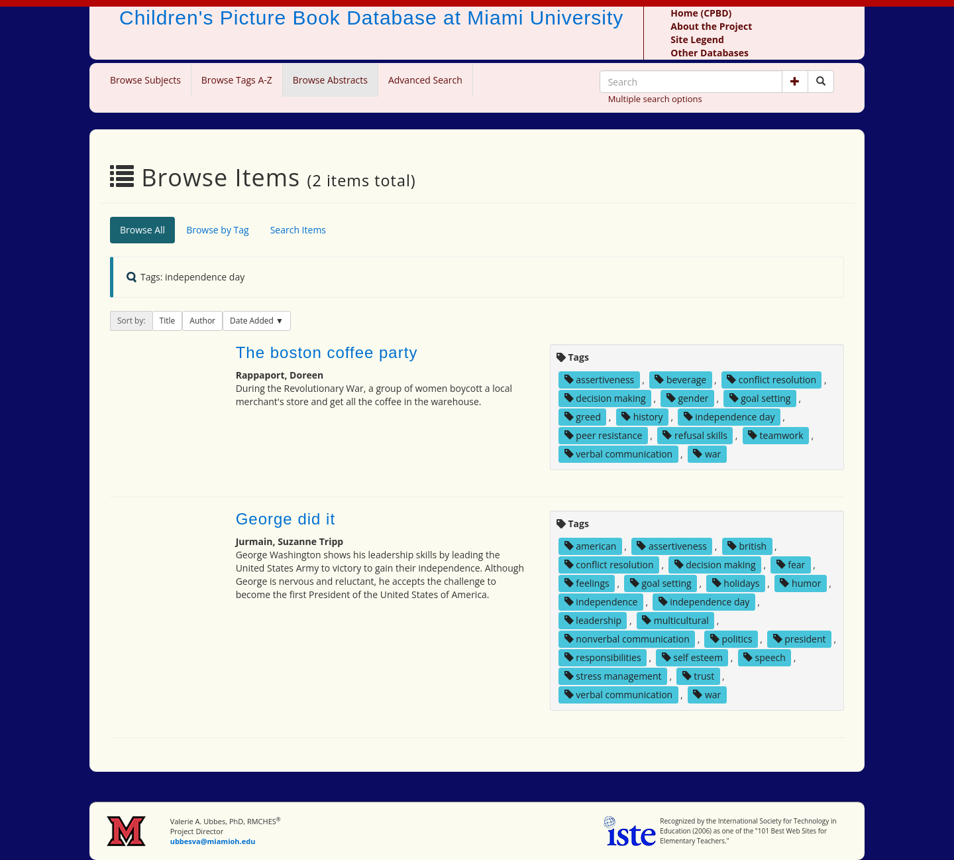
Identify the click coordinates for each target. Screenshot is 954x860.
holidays (736, 583)
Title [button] (168, 320)
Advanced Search (425, 80)
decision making (605, 398)
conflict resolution (771, 379)
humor (800, 583)
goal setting (760, 398)
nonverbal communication (627, 639)
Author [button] (202, 320)
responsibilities (602, 657)
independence (601, 601)
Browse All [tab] (142, 229)
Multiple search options (655, 99)
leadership (592, 620)
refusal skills (694, 435)
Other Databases (709, 52)
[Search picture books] (821, 81)
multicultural (675, 620)
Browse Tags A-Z (236, 80)
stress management (613, 676)
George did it (285, 519)
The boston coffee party (327, 352)
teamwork (776, 435)
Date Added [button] (253, 320)
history (642, 416)
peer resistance (603, 435)
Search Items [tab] (298, 229)
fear (791, 564)
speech (764, 657)
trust (698, 676)
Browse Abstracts (330, 80)
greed (582, 416)
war (707, 454)
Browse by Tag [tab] (217, 229)
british (747, 546)
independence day (729, 416)
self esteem (692, 657)
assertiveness (599, 379)
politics (731, 639)
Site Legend (696, 39)
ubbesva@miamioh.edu (213, 841)
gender (687, 398)
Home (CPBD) (700, 13)
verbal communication (618, 454)
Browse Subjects (145, 80)
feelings (587, 583)
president (799, 639)
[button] (795, 81)
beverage (680, 379)
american (590, 546)
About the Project (711, 26)
